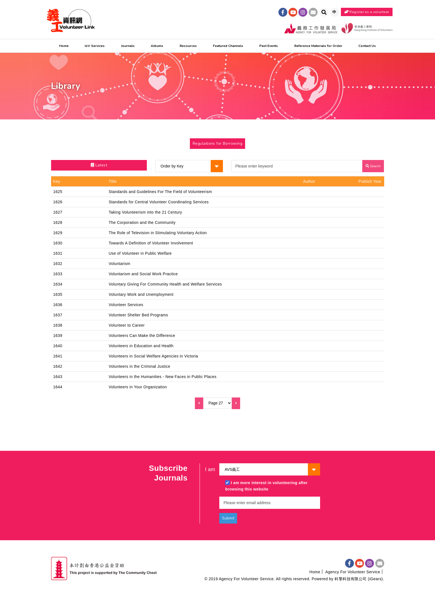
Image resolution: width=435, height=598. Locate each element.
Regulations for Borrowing (217, 143)
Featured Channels (228, 46)
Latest (99, 165)
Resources (188, 46)
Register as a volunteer (366, 11)
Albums (157, 46)
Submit (228, 518)
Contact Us (367, 46)
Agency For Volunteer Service (352, 572)
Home (64, 46)
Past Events (268, 46)
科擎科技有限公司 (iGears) (359, 579)
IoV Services (95, 46)
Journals (128, 46)
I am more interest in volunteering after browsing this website (266, 486)
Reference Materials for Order (318, 46)
